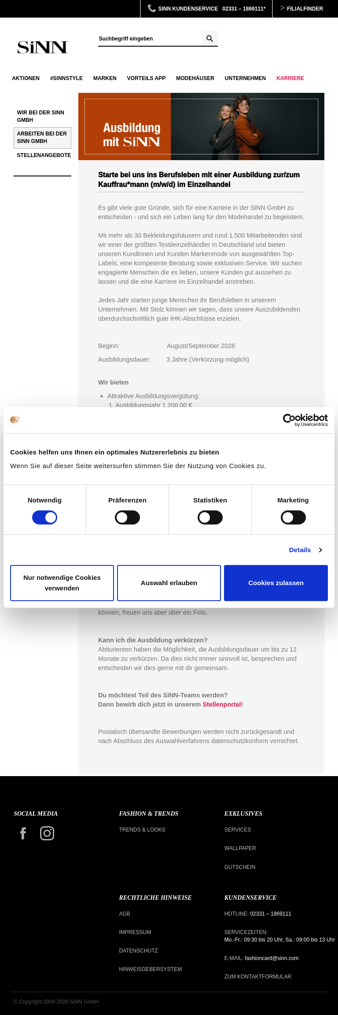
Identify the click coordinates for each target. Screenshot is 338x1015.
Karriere (290, 78)
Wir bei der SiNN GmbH (40, 116)
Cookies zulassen (276, 582)
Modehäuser (195, 78)
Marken (105, 78)
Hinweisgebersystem (150, 969)
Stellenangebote (44, 155)
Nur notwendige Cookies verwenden (62, 583)
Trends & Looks (142, 830)
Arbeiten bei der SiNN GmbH (42, 137)
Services (237, 830)
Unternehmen (245, 78)
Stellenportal (221, 704)
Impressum (135, 932)
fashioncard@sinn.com (271, 958)
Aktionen (26, 78)
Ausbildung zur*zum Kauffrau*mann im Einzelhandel (42, 47)
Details (300, 549)
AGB (124, 914)
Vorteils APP (146, 78)
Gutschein (240, 867)
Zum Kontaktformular (257, 977)
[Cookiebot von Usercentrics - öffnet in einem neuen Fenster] (289, 420)
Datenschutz (138, 951)
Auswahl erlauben (169, 582)
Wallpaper (240, 848)
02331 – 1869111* (243, 9)
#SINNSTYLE (66, 78)
